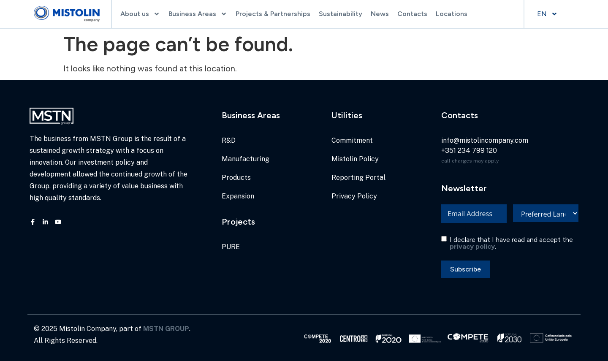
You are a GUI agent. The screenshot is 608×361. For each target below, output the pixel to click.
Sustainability (340, 14)
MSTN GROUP (166, 329)
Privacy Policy (354, 196)
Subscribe (465, 269)
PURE (231, 247)
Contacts (412, 14)
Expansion (238, 196)
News (380, 14)
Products (236, 178)
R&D (229, 140)
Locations (451, 14)
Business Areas (197, 14)
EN (547, 14)
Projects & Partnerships (273, 14)
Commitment (352, 140)
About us (140, 14)
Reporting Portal (358, 178)
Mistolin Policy (355, 159)
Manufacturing (245, 159)
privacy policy (472, 246)
